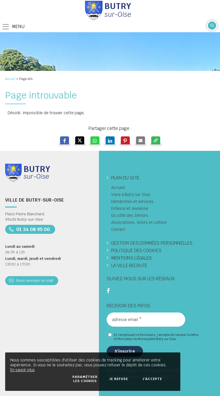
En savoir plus (22, 369)
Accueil (10, 79)
